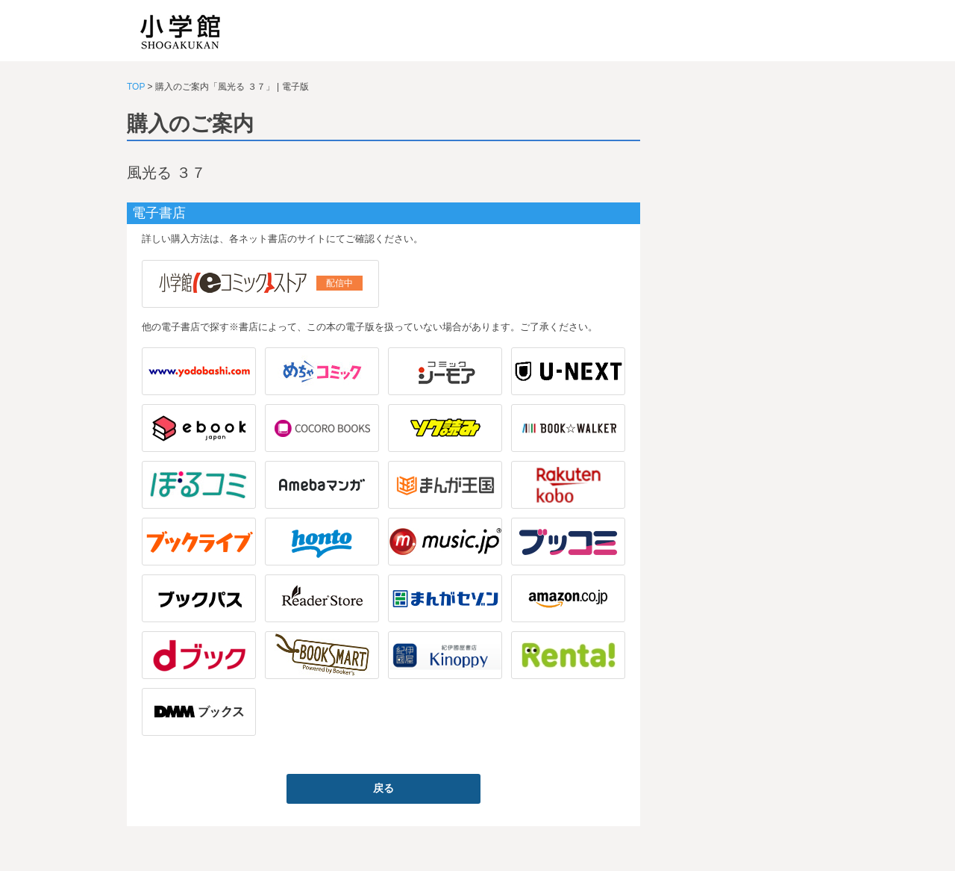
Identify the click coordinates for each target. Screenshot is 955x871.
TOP (136, 86)
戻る (383, 788)
